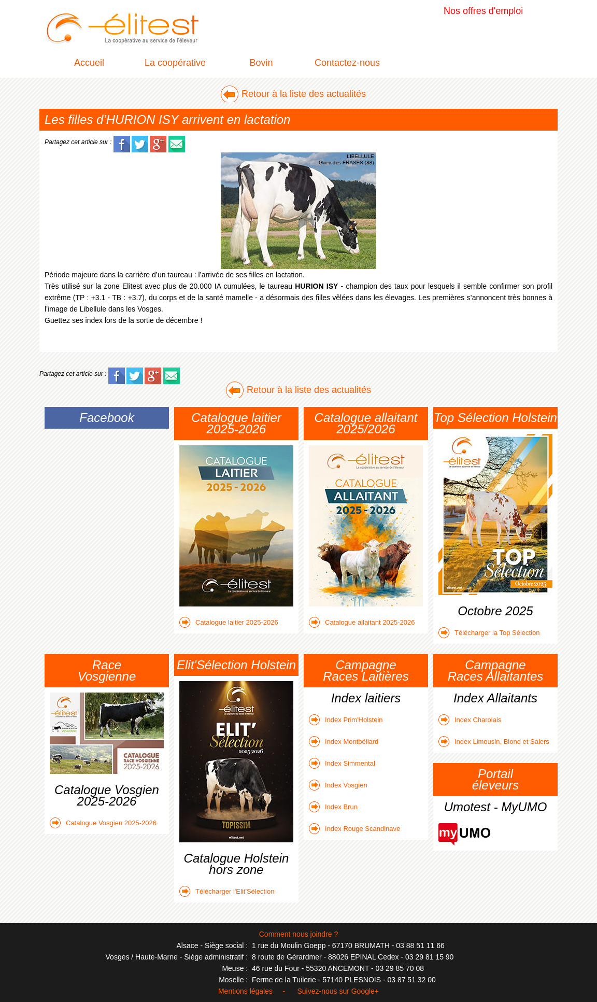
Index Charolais (469, 720)
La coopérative (175, 63)
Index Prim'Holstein (346, 720)
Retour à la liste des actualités (303, 94)
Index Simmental (342, 763)
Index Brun (333, 807)
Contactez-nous (347, 63)
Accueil (89, 63)
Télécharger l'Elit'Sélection (226, 891)
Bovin (261, 63)
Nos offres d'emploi (483, 11)
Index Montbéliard (343, 741)
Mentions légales (245, 991)
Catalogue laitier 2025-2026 (228, 622)
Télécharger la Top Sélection (489, 633)
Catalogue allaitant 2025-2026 (362, 622)
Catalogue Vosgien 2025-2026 (103, 823)
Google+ (365, 991)
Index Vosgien (338, 785)
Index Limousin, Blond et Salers (493, 741)
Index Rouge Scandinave (354, 828)
